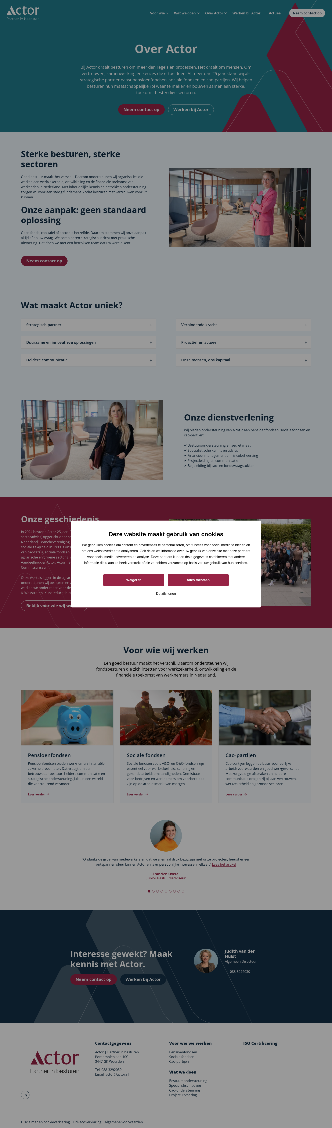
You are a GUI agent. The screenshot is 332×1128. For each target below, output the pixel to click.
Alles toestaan (198, 580)
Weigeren (133, 580)
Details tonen (166, 593)
